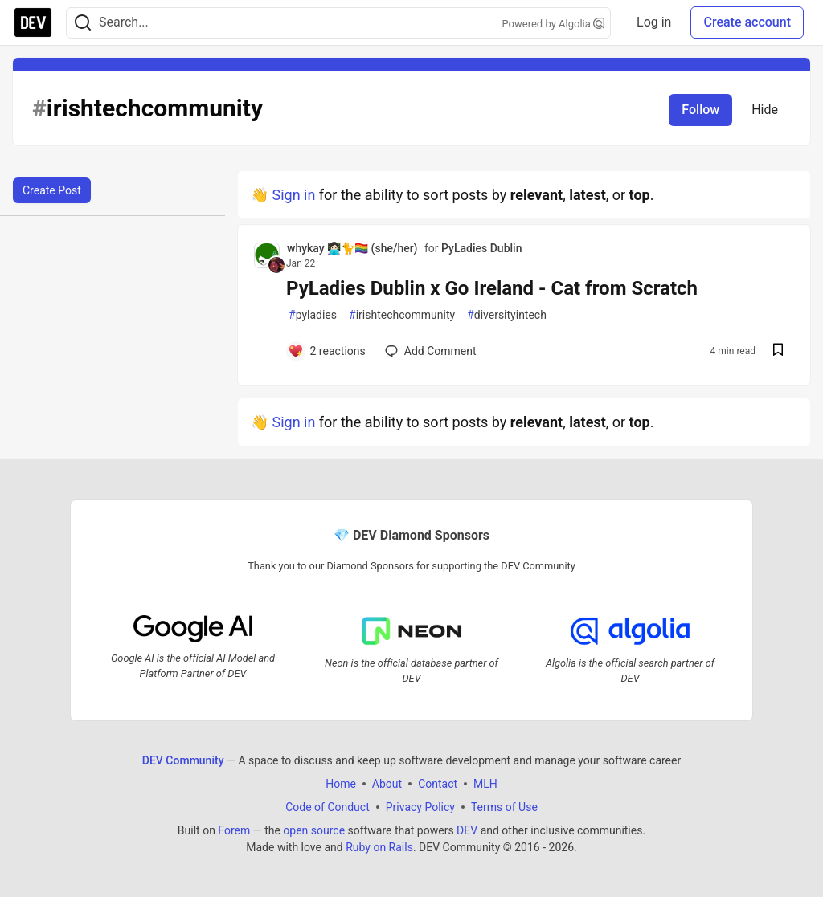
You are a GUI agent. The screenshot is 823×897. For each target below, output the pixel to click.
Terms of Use (504, 806)
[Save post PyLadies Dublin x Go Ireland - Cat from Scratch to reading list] (778, 351)
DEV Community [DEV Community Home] (183, 759)
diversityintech (507, 315)
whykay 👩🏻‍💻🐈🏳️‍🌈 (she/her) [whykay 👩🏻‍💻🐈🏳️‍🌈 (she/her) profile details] (352, 248)
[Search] (83, 23)
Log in (654, 22)
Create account (747, 22)
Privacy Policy (420, 806)
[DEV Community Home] (33, 22)
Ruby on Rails (379, 846)
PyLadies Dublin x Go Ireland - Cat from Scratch (492, 288)
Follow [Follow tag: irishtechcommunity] (700, 109)
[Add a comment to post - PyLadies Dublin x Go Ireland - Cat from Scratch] (326, 350)
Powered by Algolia (553, 24)
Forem (234, 829)
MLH (485, 783)
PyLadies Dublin (481, 248)
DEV (467, 829)
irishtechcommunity (402, 315)
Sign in (293, 194)
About (387, 783)
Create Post (52, 190)
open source (314, 829)
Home (341, 783)
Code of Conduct (327, 806)
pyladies (313, 315)
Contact (437, 783)
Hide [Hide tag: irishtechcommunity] (764, 109)
